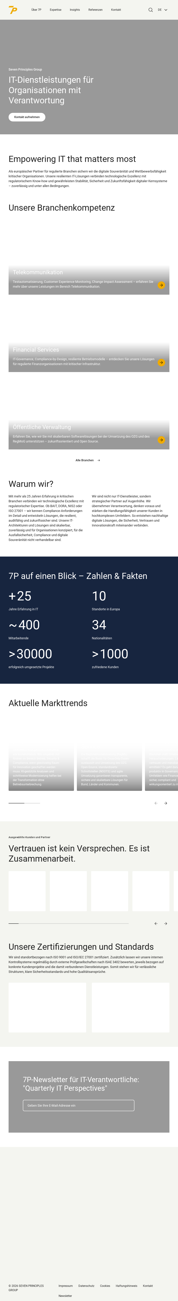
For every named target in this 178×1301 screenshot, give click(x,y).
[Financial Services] (89, 335)
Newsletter (65, 1296)
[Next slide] (165, 803)
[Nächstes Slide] (165, 923)
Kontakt (116, 9)
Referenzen (95, 9)
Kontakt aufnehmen (27, 117)
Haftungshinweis (126, 1286)
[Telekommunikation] (89, 257)
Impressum (66, 1286)
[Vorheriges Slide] (156, 923)
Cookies (105, 1286)
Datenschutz (86, 1286)
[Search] (150, 10)
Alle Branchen (89, 460)
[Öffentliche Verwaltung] (89, 412)
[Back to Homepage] (20, 10)
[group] (41, 753)
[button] (162, 9)
